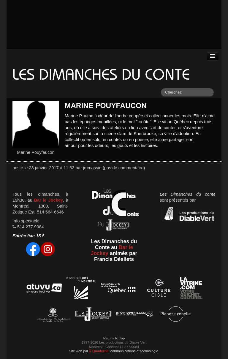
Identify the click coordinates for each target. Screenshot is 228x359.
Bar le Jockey (48, 200)
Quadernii (98, 351)
